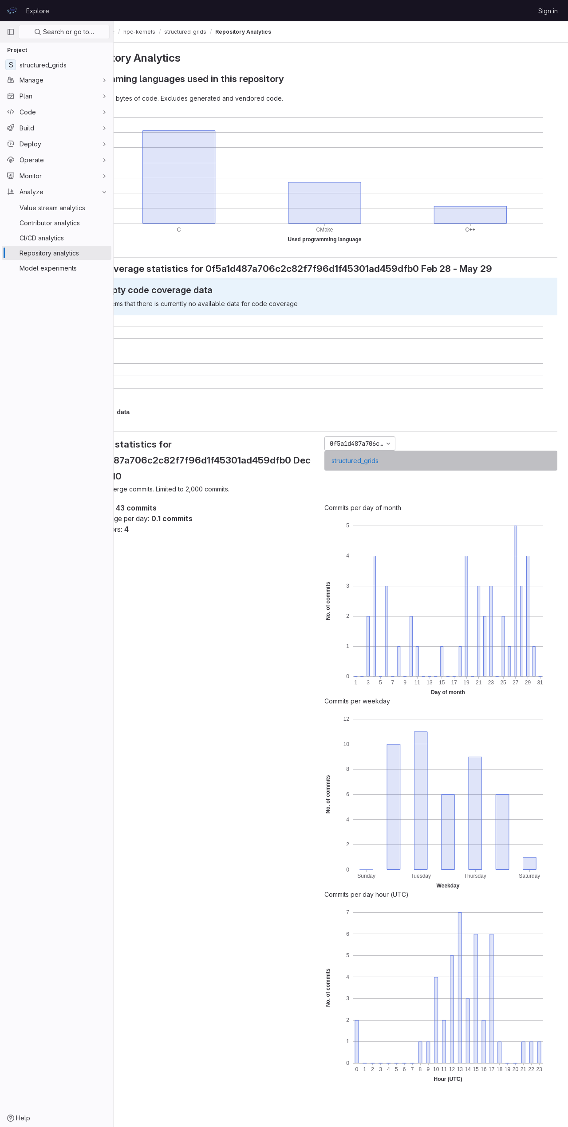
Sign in (548, 11)
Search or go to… (64, 31)
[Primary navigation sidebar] (11, 32)
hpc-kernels (186, 31)
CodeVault (142, 31)
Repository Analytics (290, 31)
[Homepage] (12, 11)
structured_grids (378, 460)
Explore (37, 11)
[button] (170, 412)
